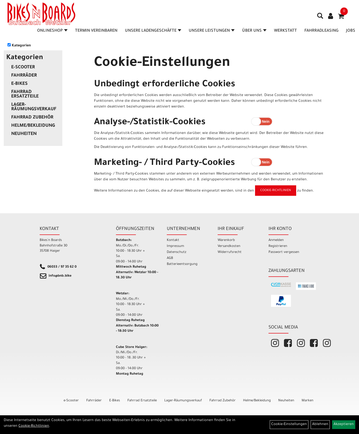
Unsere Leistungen (212, 31)
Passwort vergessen (284, 252)
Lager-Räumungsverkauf (33, 107)
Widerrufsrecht (230, 252)
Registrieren (278, 246)
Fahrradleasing (321, 31)
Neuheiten (24, 134)
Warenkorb (226, 240)
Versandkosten (229, 246)
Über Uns (254, 31)
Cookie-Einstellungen (289, 425)
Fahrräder (24, 75)
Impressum (175, 246)
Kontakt (173, 240)
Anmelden (276, 240)
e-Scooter (23, 67)
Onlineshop (52, 31)
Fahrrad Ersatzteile (25, 94)
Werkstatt (285, 31)
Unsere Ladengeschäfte (153, 31)
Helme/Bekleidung (33, 125)
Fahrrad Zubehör (32, 117)
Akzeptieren (344, 425)
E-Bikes (19, 84)
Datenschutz (176, 252)
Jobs (350, 31)
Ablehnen (320, 425)
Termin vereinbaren (96, 31)
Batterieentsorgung (182, 264)
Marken (307, 401)
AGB (170, 258)
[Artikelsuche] (320, 18)
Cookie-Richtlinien (275, 190)
